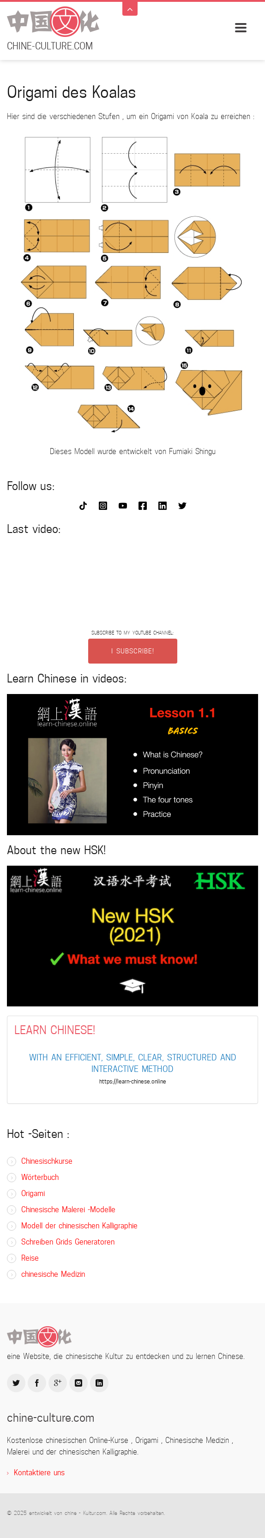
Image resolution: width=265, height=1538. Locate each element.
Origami (33, 1193)
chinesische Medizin (53, 1274)
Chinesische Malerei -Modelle (68, 1209)
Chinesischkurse (46, 1161)
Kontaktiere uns (39, 1472)
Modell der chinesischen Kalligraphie (79, 1225)
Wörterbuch (40, 1177)
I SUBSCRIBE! (132, 651)
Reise (30, 1258)
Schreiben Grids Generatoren (67, 1242)
